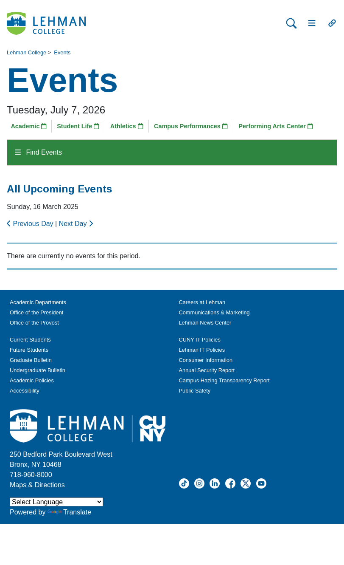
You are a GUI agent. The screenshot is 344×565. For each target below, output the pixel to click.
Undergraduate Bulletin (37, 370)
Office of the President (36, 312)
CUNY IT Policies (200, 339)
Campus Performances (191, 126)
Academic (29, 126)
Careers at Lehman (202, 302)
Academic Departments (38, 302)
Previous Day (31, 223)
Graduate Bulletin (31, 360)
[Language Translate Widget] (56, 501)
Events (62, 52)
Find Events (38, 152)
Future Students (29, 350)
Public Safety (195, 390)
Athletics (126, 126)
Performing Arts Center (275, 126)
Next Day (76, 223)
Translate (69, 512)
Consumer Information (206, 360)
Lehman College (26, 52)
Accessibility (24, 390)
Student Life (78, 126)
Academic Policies (32, 380)
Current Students (30, 339)
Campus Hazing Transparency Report (224, 380)
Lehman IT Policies (202, 350)
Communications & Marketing (214, 312)
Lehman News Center (205, 322)
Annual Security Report (207, 370)
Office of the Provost (34, 322)
